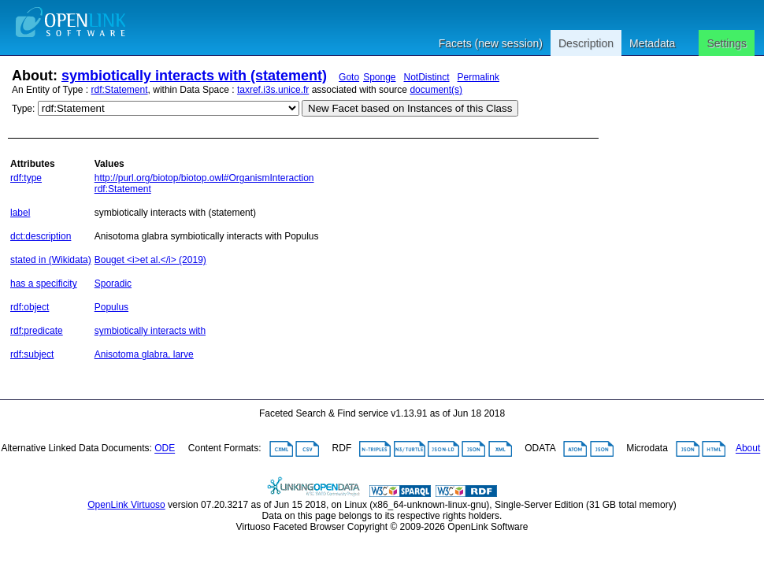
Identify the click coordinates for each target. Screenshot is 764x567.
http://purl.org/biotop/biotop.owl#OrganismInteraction (204, 177)
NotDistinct (427, 77)
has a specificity (43, 283)
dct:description (40, 236)
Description (586, 43)
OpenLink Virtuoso (126, 504)
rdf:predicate (36, 330)
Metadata (652, 43)
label (20, 212)
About (748, 448)
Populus (111, 307)
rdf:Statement (119, 89)
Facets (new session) (491, 43)
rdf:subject (32, 354)
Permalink (478, 77)
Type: (23, 108)
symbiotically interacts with (150, 330)
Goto (349, 77)
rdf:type (26, 177)
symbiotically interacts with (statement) (194, 75)
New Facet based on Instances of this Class (410, 108)
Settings (727, 43)
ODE (164, 448)
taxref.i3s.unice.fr (273, 89)
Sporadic (113, 283)
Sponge (379, 77)
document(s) (436, 89)
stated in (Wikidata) (50, 259)
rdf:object (29, 307)
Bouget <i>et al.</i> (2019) (150, 259)
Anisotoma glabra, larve (144, 354)
